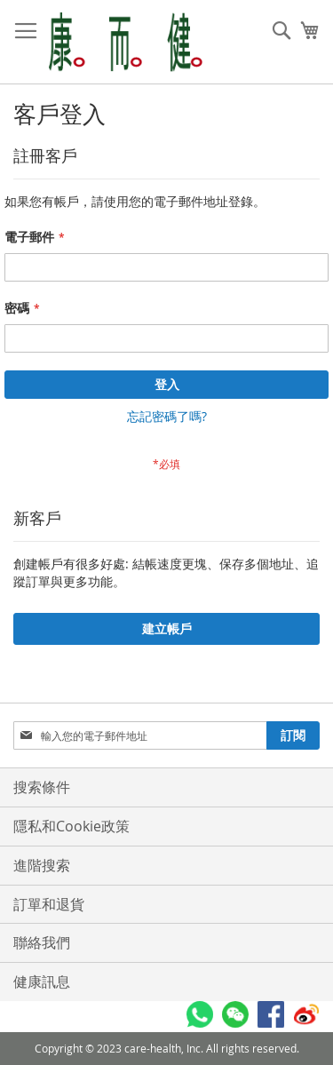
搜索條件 (41, 787)
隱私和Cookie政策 (71, 826)
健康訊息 (41, 981)
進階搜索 (41, 865)
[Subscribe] (293, 735)
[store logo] (125, 42)
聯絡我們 (41, 942)
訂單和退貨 (48, 904)
